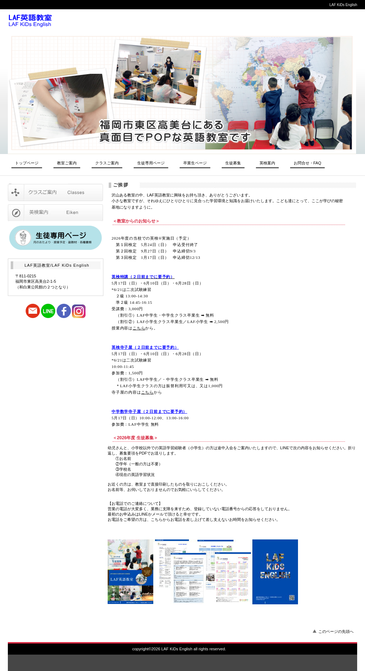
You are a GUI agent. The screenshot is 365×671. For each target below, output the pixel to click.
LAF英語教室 (106, 21)
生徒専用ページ (151, 163)
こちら (139, 328)
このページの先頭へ (336, 631)
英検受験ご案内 (55, 212)
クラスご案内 (55, 192)
